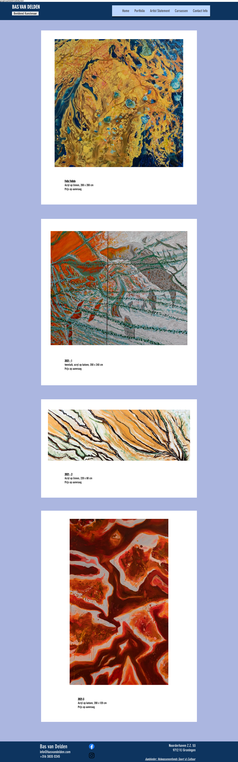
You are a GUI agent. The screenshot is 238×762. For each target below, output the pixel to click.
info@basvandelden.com (55, 752)
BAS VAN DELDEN (26, 7)
